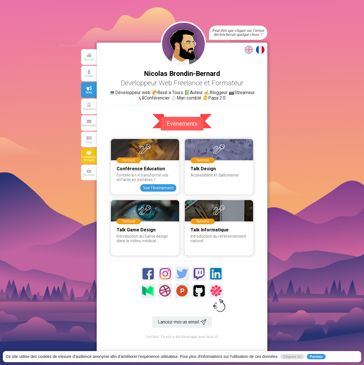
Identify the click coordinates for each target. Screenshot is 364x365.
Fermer (316, 356)
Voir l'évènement (158, 188)
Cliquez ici (292, 356)
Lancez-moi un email (182, 322)
